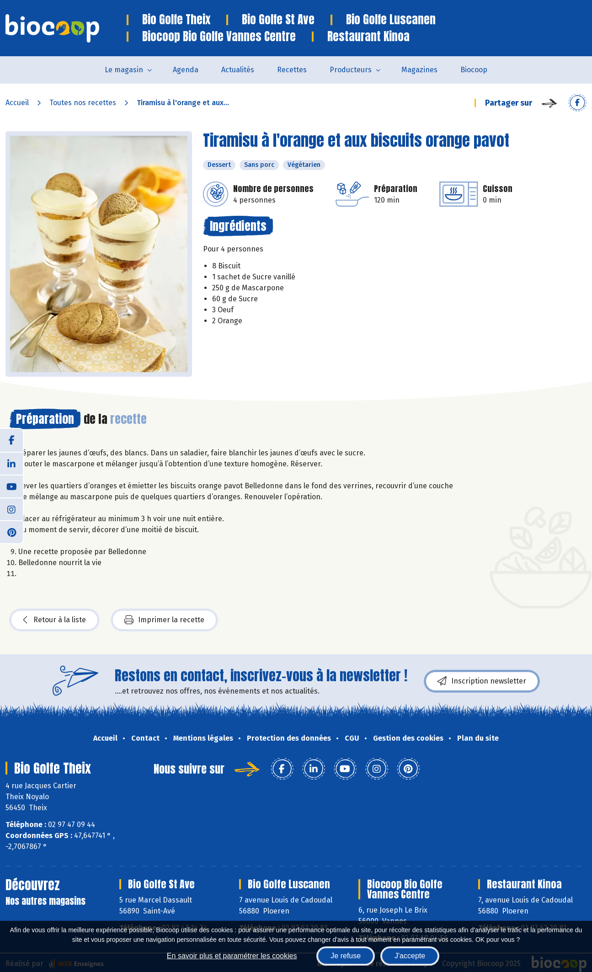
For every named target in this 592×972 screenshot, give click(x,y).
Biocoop (473, 69)
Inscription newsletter (481, 681)
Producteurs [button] (351, 69)
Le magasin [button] (124, 69)
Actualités (237, 69)
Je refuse (346, 956)
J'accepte (410, 956)
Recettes (292, 69)
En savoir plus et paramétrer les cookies (232, 956)
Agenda (185, 69)
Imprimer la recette (164, 620)
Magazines (419, 69)
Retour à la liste (54, 620)
